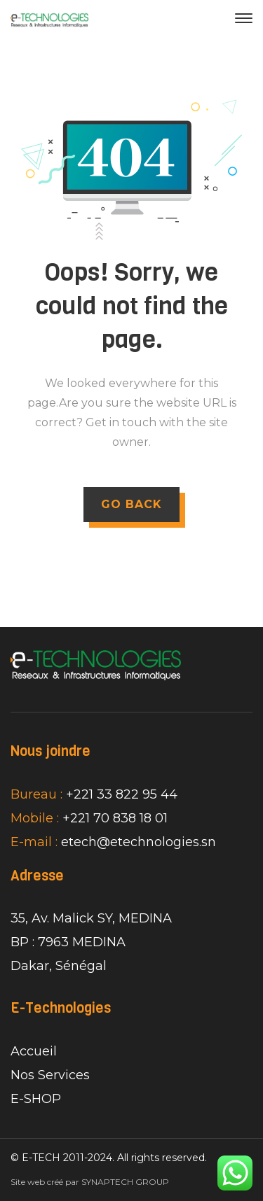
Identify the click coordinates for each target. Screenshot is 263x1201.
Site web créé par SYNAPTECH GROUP (90, 1182)
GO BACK (131, 504)
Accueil (34, 1051)
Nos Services (50, 1075)
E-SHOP (36, 1099)
